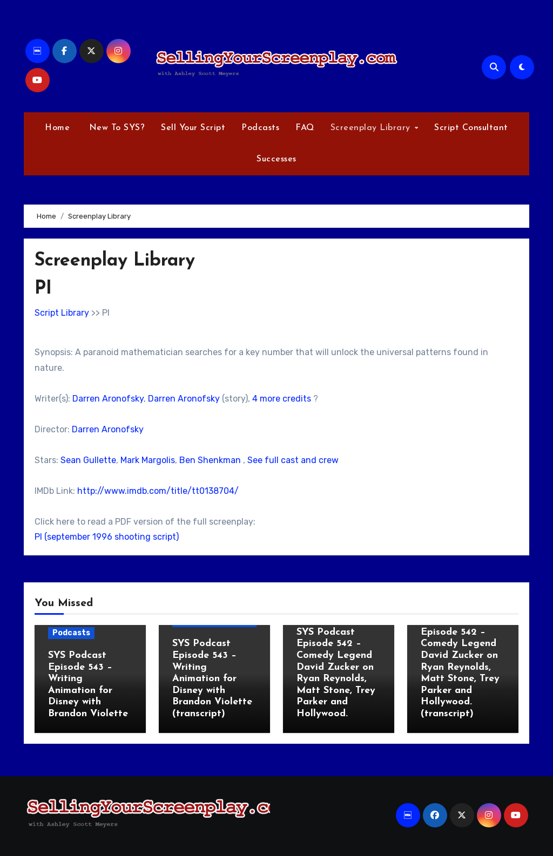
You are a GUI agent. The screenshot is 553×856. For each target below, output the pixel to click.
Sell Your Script (193, 128)
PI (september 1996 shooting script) (107, 537)
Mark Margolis (147, 460)
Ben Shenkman (210, 460)
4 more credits (281, 398)
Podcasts (260, 128)
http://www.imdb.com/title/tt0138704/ (158, 491)
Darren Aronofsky (108, 398)
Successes (276, 159)
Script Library (62, 313)
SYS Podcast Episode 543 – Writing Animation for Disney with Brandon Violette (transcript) (212, 678)
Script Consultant (471, 128)
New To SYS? (115, 128)
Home (57, 128)
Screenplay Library (372, 128)
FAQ (304, 128)
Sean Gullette (88, 460)
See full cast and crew (293, 460)
